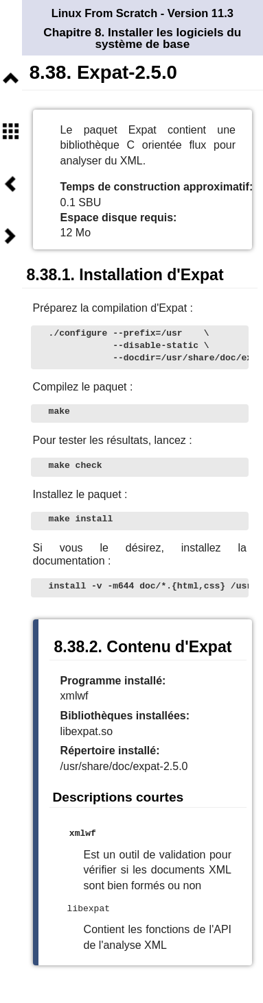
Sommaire (10, 131)
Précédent (10, 184)
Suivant (10, 236)
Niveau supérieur (10, 79)
